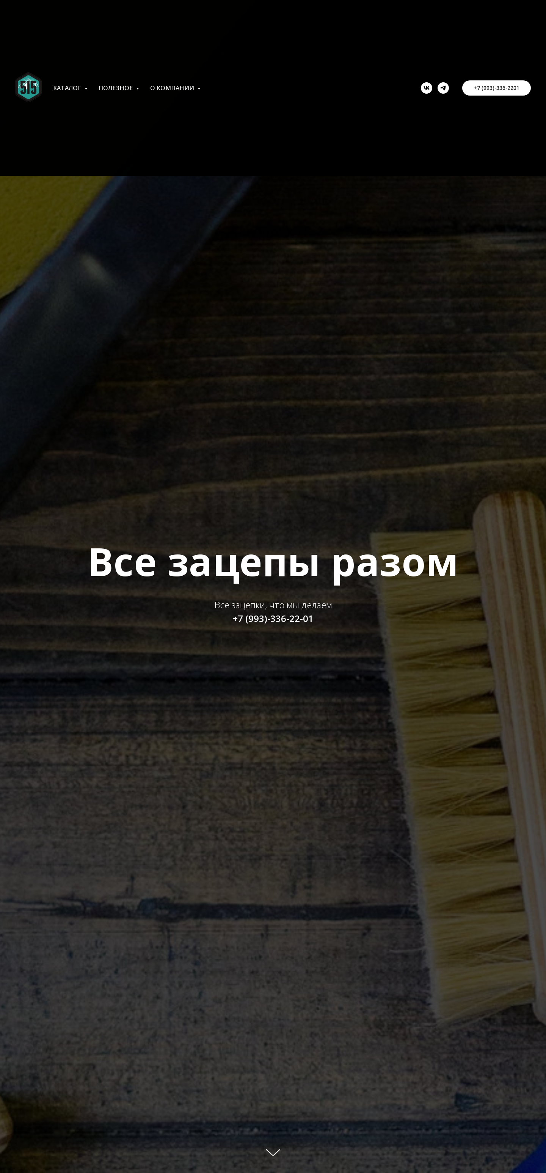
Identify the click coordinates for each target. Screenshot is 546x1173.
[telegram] (443, 88)
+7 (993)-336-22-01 (273, 618)
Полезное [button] (116, 88)
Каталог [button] (68, 88)
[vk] (426, 88)
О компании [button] (173, 88)
